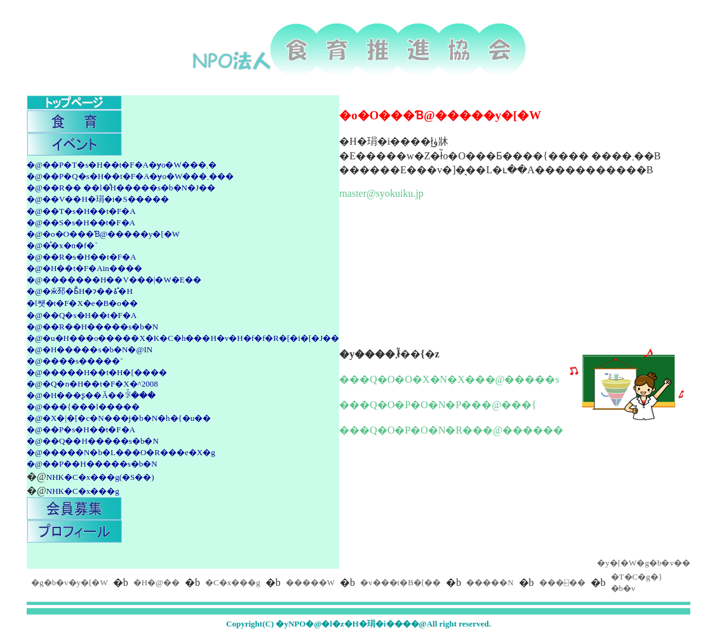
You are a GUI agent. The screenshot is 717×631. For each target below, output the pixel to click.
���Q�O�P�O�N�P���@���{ (437, 404)
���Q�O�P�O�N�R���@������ (451, 430)
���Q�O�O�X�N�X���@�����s (449, 379)
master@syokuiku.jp (381, 193)
